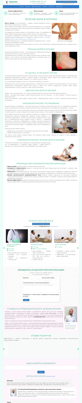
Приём (21, 6)
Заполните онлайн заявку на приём (41, 223)
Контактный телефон (48, 277)
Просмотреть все (50, 376)
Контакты (51, 6)
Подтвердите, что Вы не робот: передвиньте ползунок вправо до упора (41, 295)
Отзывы (45, 6)
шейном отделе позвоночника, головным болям (23, 39)
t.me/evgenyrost (41, 3)
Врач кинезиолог (36, 6)
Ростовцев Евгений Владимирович (70, 324)
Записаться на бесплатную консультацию (66, 1)
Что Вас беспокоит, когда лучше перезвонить (36, 282)
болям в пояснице (45, 37)
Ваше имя (25, 277)
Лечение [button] (27, 6)
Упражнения (59, 6)
